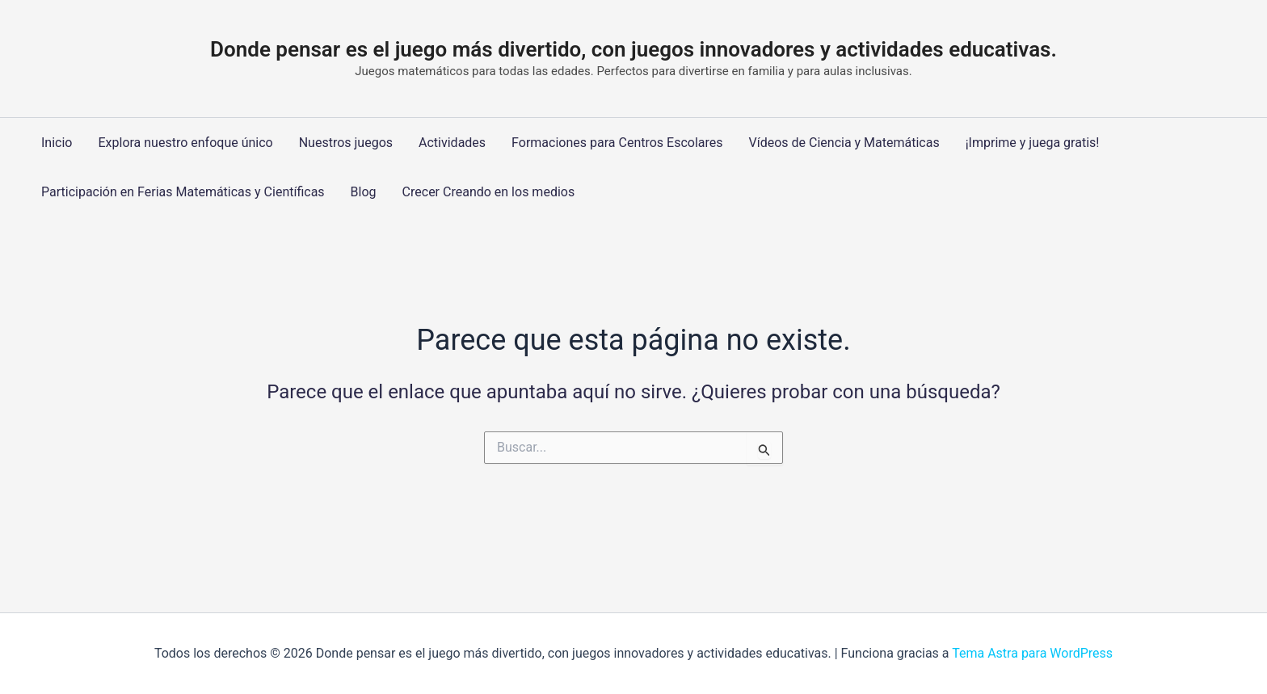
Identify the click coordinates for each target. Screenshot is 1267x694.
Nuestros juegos (346, 142)
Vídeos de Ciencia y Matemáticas (844, 142)
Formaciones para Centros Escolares (616, 142)
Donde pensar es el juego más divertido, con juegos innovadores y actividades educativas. (633, 49)
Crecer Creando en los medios (488, 192)
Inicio (56, 142)
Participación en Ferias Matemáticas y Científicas (183, 192)
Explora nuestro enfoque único (185, 142)
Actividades (452, 142)
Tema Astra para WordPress (1032, 653)
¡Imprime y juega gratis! (1033, 142)
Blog (364, 192)
